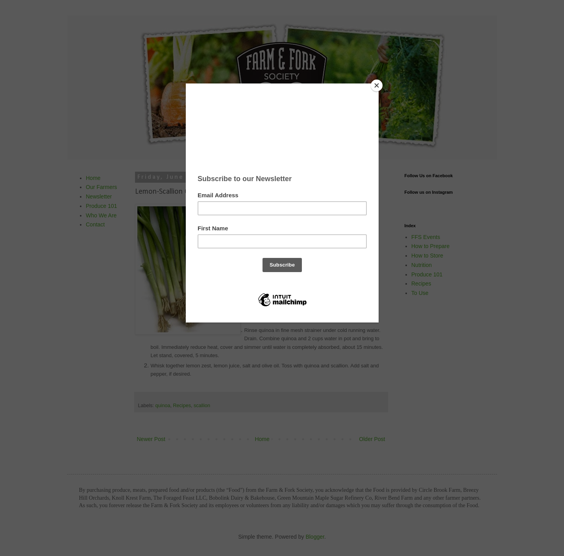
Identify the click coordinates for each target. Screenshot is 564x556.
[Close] (377, 85)
